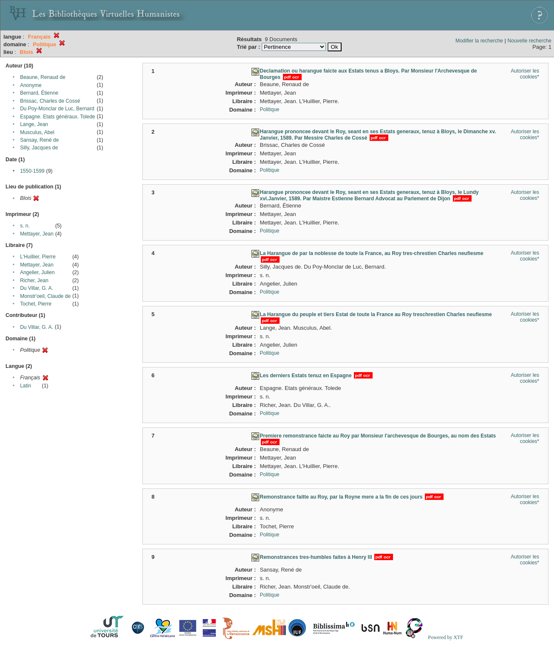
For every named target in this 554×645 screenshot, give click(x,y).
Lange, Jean (34, 124)
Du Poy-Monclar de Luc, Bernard (57, 109)
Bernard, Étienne (39, 93)
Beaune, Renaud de (42, 77)
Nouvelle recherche (529, 41)
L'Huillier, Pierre (38, 257)
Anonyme (31, 85)
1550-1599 (32, 171)
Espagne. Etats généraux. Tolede (57, 117)
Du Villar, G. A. (36, 288)
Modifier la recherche (479, 41)
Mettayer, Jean (37, 234)
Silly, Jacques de (39, 148)
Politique (270, 109)
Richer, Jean (34, 280)
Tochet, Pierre (35, 304)
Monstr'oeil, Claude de (45, 296)
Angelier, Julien (37, 272)
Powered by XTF (445, 637)
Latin (25, 386)
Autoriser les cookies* (525, 74)
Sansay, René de (39, 140)
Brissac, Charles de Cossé (50, 101)
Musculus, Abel (37, 132)
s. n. (25, 226)
